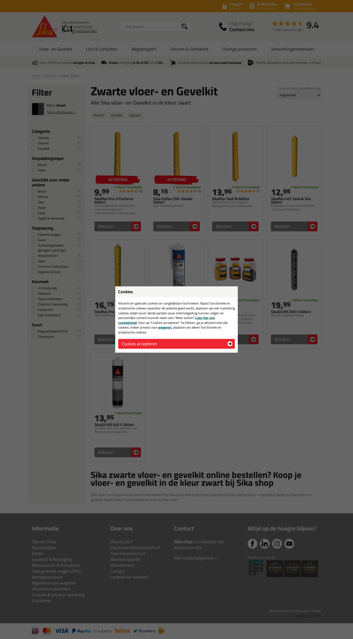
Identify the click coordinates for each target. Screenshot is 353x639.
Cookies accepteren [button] (139, 344)
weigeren (165, 327)
